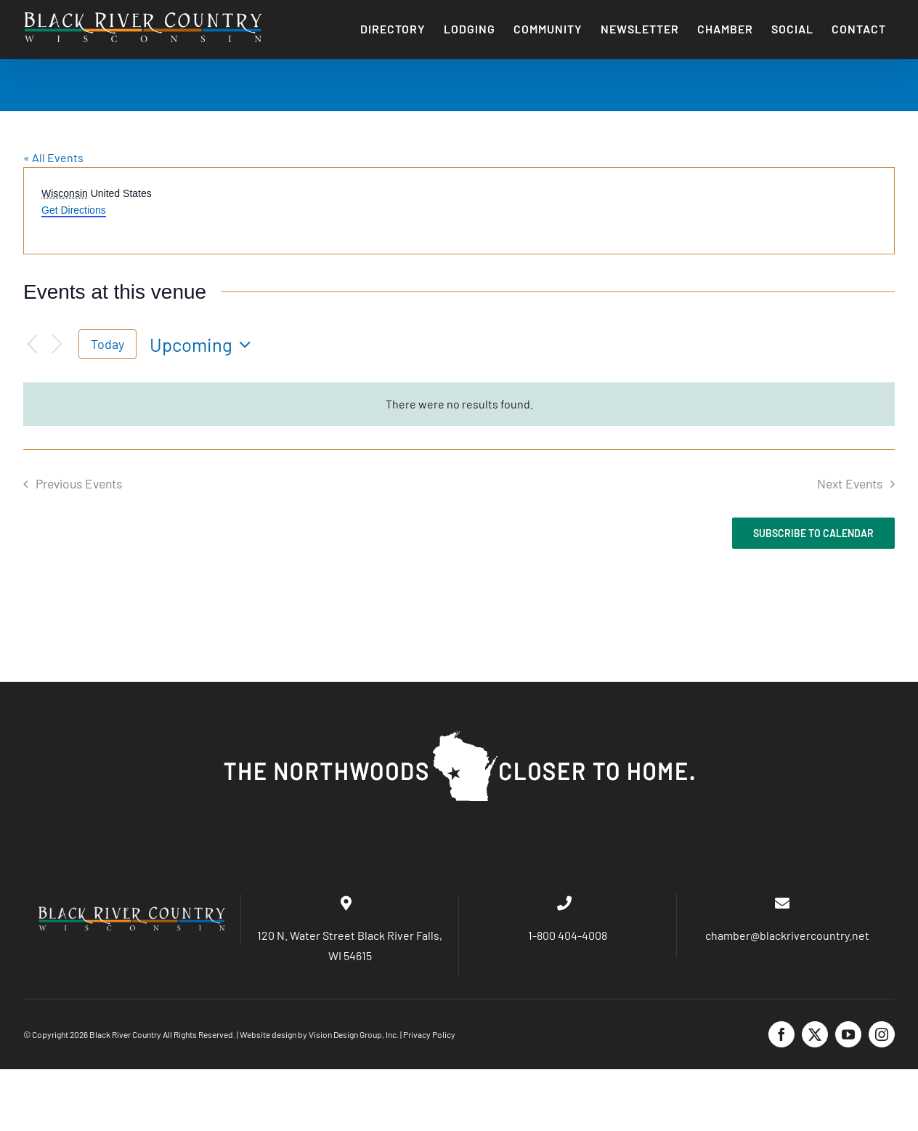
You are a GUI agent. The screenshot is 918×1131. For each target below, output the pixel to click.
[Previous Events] (32, 344)
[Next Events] (56, 344)
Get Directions (73, 210)
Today (107, 344)
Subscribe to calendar (813, 533)
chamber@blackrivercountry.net (786, 935)
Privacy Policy (429, 1034)
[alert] (459, 403)
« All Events (53, 157)
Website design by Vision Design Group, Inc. (319, 1034)
